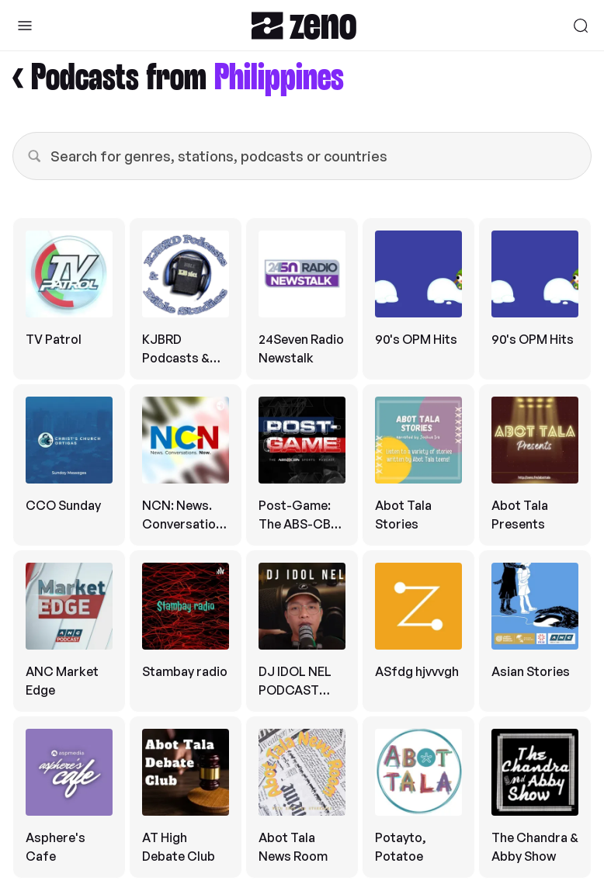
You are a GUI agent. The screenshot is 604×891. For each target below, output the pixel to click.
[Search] (581, 26)
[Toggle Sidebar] (24, 25)
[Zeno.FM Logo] (304, 25)
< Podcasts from (178, 78)
